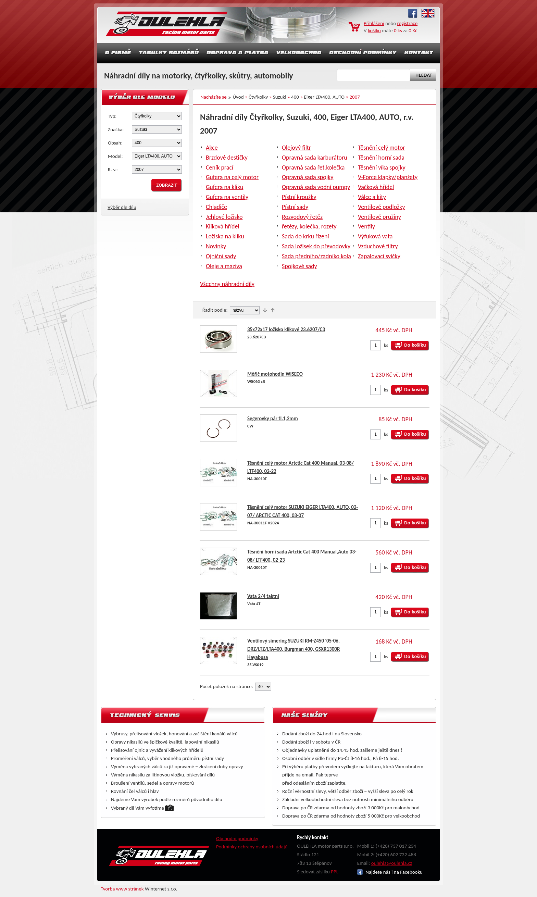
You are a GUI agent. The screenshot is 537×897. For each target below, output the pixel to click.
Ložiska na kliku (225, 236)
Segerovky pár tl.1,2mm (272, 418)
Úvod (238, 97)
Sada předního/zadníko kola (316, 256)
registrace (407, 23)
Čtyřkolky (258, 97)
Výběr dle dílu (122, 207)
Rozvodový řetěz (302, 217)
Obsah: (115, 143)
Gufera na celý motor (232, 177)
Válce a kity (372, 197)
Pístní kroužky (299, 197)
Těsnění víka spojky (381, 167)
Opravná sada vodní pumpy (316, 187)
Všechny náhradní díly (227, 284)
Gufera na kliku (224, 187)
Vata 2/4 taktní (263, 596)
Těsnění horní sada (381, 157)
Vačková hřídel (376, 187)
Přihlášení (374, 23)
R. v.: (113, 169)
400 (295, 97)
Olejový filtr (296, 147)
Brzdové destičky (227, 157)
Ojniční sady (221, 256)
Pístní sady (295, 207)
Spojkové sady (299, 266)
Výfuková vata (375, 236)
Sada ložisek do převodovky (316, 246)
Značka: (116, 129)
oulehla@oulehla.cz (391, 863)
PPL (334, 872)
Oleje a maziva (224, 266)
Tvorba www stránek (122, 889)
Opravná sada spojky (307, 177)
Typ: (112, 116)
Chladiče (216, 207)
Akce (212, 147)
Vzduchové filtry (378, 246)
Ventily (366, 226)
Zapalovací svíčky (379, 256)
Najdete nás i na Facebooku (390, 872)
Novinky (216, 246)
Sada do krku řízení (305, 236)
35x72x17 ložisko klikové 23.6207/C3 (286, 329)
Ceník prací (219, 167)
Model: (115, 156)
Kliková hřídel (222, 226)
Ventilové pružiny (379, 217)
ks (386, 345)
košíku (374, 30)
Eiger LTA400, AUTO (324, 97)
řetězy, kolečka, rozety (309, 226)
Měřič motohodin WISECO (275, 374)
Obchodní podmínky (237, 838)
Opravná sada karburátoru (314, 157)
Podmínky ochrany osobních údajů (252, 847)
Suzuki (279, 97)
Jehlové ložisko (224, 217)
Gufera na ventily (227, 197)
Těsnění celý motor (381, 147)
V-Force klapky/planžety (387, 177)
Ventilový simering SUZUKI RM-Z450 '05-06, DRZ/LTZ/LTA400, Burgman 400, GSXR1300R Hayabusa (293, 649)
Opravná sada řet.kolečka (313, 167)
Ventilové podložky (381, 207)
